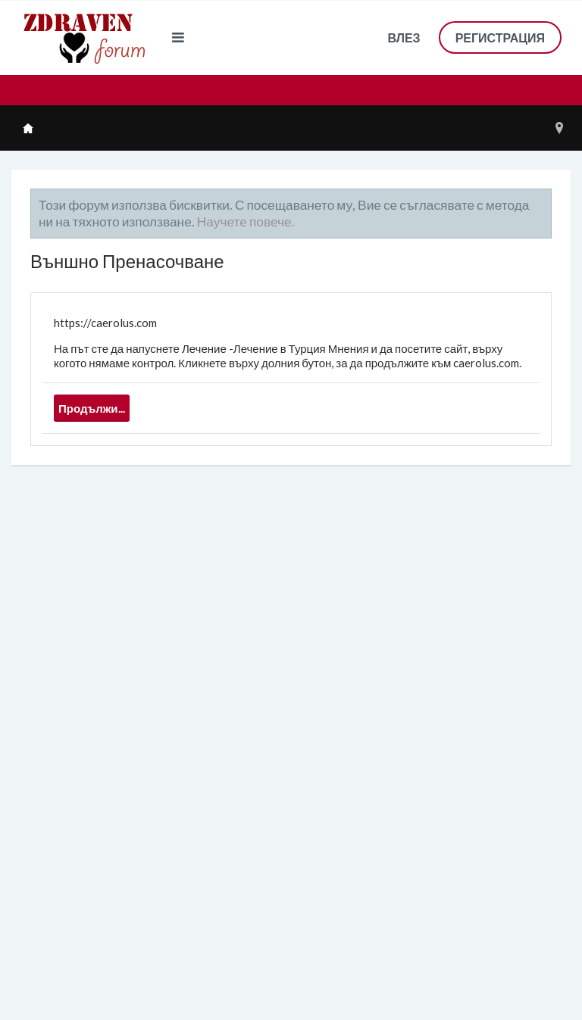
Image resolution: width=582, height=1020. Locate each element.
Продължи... (91, 408)
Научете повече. (246, 221)
